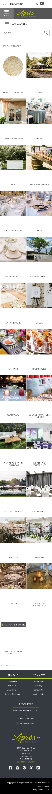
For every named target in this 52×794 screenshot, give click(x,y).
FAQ (25, 714)
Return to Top (8, 665)
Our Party (38, 686)
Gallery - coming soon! (25, 723)
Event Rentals (12, 690)
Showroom (38, 681)
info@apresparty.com (26, 762)
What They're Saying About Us (25, 710)
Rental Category (12, 46)
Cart (37, 4)
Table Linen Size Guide (25, 719)
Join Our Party (38, 694)
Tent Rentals (12, 681)
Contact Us (38, 690)
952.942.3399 (13, 4)
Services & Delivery (12, 694)
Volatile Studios (43, 789)
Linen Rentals (12, 686)
